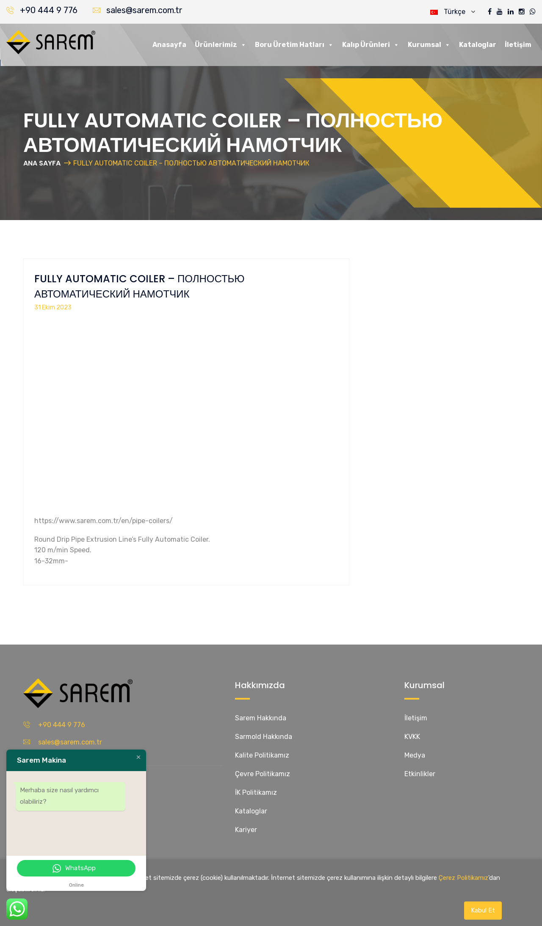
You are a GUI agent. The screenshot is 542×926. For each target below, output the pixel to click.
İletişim (518, 45)
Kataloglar (477, 45)
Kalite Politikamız (262, 755)
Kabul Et (483, 910)
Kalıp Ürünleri (370, 45)
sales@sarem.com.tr (144, 10)
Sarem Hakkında (260, 718)
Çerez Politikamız (463, 878)
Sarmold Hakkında (263, 737)
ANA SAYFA (42, 163)
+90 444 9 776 (48, 10)
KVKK (412, 737)
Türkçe (452, 12)
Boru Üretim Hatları (294, 45)
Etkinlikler (419, 774)
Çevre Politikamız (262, 774)
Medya (414, 755)
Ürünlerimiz (220, 45)
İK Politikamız (256, 792)
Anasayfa (169, 45)
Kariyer (246, 830)
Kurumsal (429, 45)
